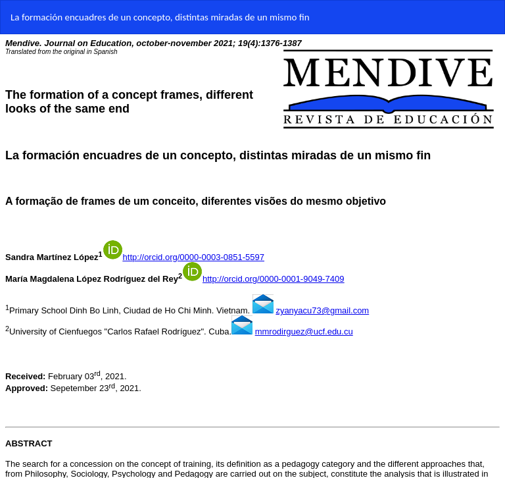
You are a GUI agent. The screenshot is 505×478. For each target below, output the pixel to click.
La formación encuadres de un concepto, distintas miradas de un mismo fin (160, 17)
